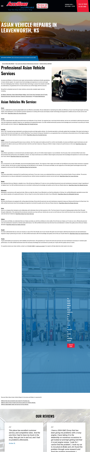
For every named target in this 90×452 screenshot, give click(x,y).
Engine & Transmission (26, 96)
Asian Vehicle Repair (17, 94)
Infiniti (2, 140)
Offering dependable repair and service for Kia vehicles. (15, 404)
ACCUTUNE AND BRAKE (8, 63)
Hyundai (3, 129)
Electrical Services (5, 96)
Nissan (3, 199)
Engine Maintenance (40, 96)
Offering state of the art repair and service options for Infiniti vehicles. (18, 402)
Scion (2, 208)
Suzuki (2, 230)
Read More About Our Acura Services (17, 113)
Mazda (2, 181)
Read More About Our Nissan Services (68, 203)
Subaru (3, 219)
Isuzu (2, 151)
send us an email (40, 246)
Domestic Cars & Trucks (41, 94)
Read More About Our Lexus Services (69, 176)
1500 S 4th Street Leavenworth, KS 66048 (20, 57)
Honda (2, 118)
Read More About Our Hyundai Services (37, 135)
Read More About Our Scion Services (25, 213)
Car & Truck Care (31, 94)
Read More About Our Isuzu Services (20, 156)
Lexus (2, 172)
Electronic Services (15, 96)
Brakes (24, 94)
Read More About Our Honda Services (28, 124)
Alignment (9, 94)
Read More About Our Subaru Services (15, 224)
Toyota (2, 239)
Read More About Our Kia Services (28, 167)
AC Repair (3, 94)
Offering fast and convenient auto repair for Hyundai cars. (15, 400)
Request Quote (71, 345)
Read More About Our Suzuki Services (79, 233)
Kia (2, 162)
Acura (2, 108)
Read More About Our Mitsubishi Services (68, 194)
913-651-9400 (82, 6)
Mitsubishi (3, 190)
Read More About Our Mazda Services (78, 185)
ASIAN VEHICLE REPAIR (46, 63)
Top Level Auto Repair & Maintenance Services (26, 63)
